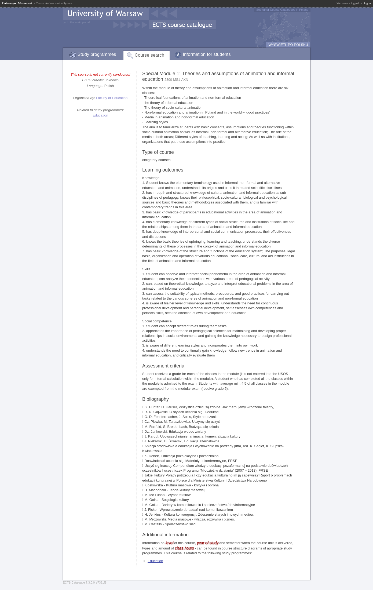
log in (367, 3)
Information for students (207, 54)
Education (100, 115)
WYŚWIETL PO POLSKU (288, 45)
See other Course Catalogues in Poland (282, 9)
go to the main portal (76, 22)
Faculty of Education (111, 98)
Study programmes (97, 54)
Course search (149, 55)
